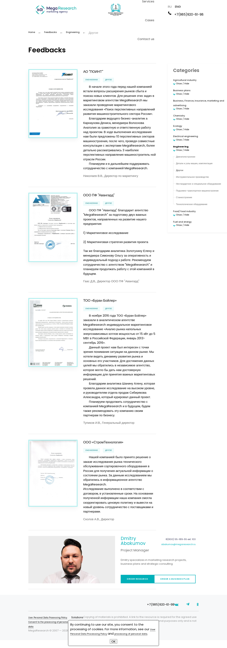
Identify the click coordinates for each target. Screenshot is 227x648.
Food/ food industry (188, 228)
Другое (115, 80)
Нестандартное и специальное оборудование (196, 199)
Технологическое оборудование (197, 221)
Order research (143, 585)
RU (207, 7)
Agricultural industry (188, 80)
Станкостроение (187, 215)
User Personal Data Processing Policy (52, 625)
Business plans (184, 92)
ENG (215, 7)
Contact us (183, 21)
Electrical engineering (189, 146)
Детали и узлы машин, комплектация (200, 177)
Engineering (93, 80)
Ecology (179, 133)
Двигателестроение (189, 170)
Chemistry (181, 121)
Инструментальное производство (198, 190)
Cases (164, 21)
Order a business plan (192, 585)
